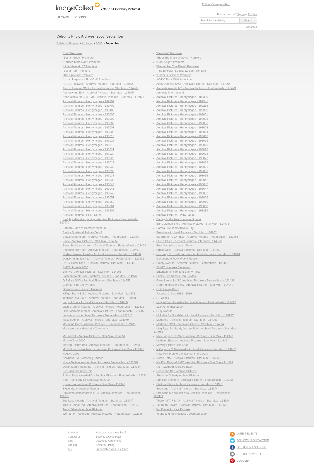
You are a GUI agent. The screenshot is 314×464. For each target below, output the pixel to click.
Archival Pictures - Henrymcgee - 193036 (182, 171)
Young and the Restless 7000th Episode (181, 413)
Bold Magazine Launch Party (174, 245)
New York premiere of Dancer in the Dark (182, 353)
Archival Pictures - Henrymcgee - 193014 (182, 131)
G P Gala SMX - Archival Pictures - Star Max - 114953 (96, 280)
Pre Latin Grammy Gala (77, 371)
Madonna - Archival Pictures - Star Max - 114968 (186, 319)
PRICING (80, 17)
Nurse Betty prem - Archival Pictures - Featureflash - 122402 (100, 362)
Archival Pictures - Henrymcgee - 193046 (88, 188)
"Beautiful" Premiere (169, 53)
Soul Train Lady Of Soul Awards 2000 (86, 379)
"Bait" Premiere (72, 53)
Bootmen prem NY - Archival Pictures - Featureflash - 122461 (101, 249)
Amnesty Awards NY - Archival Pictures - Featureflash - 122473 (196, 88)
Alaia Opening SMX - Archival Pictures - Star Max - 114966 (193, 83)
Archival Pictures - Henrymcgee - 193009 (88, 131)
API (70, 449)
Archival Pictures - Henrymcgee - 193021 (88, 149)
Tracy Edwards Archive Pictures (82, 409)
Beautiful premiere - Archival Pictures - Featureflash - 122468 (101, 236)
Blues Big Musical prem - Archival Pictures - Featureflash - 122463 (104, 245)
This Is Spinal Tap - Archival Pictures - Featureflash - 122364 (101, 405)
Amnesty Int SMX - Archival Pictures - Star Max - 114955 (98, 92)
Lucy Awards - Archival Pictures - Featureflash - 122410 (97, 315)
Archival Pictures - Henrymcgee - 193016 (182, 136)
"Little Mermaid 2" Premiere (80, 66)
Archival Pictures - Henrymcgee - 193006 (182, 123)
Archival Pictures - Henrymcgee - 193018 (182, 140)
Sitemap (73, 445)
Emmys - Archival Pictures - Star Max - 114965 (92, 271)
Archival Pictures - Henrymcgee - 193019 (88, 145)
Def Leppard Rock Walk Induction (177, 258)
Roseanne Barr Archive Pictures (176, 371)
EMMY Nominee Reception (173, 267)
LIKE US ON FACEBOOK (251, 447)
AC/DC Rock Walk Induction (174, 79)
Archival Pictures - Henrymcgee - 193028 (88, 162)
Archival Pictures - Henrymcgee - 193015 (88, 136)
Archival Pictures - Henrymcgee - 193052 (182, 193)
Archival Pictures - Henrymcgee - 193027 (182, 158)
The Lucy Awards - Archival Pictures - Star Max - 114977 (98, 400)
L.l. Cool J (162, 298)
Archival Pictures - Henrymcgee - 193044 (88, 184)
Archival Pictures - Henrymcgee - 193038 (182, 175)
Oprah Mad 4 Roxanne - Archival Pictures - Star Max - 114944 (102, 366)
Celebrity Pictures (67, 43)
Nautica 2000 (71, 353)
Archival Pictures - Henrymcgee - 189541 (182, 101)
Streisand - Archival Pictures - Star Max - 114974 (187, 388)
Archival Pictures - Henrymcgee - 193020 (182, 145)
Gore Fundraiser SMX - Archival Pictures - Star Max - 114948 (194, 284)
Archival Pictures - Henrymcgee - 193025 (182, 153)
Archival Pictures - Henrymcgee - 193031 (182, 166)
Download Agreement (108, 440)
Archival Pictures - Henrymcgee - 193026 (88, 158)
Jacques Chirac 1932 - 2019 (174, 293)
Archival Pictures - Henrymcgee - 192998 (182, 110)
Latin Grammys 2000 (169, 306)
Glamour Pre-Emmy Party (79, 284)
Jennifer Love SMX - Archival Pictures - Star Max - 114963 (99, 298)
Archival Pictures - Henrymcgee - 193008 (182, 127)
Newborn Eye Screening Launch (83, 358)
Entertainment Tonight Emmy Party (178, 271)
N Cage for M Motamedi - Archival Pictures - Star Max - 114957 (196, 349)
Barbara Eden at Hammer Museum (85, 228)
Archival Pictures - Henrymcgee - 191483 (88, 110)
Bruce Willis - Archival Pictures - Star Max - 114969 (188, 249)
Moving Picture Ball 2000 (172, 344)
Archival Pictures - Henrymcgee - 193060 (182, 201)
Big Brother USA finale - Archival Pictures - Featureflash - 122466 (197, 236)
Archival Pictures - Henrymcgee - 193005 (88, 123)
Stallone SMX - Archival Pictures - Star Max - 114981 (189, 384)
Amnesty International (170, 92)
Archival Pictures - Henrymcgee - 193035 (88, 171)
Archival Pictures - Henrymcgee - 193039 (88, 180)
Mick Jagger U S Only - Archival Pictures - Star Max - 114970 (194, 336)
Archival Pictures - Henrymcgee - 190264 (182, 105)
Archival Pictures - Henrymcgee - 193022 (182, 149)
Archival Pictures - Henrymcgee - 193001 (182, 114)
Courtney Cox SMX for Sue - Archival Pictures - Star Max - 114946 (198, 254)
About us (73, 432)
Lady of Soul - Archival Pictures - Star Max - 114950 (95, 302)
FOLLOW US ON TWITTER (253, 440)
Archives (87, 43)
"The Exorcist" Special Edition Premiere (181, 70)
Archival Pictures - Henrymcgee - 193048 (88, 193)
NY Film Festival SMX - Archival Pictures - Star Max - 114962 (194, 362)
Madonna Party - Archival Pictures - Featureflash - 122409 (99, 324)
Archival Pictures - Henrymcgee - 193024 (88, 153)
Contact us (74, 436)
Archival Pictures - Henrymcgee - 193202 (88, 210)
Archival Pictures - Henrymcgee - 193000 (88, 114)
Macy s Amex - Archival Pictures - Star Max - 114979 (96, 319)
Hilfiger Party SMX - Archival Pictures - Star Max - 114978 (99, 293)
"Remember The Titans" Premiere (177, 66)
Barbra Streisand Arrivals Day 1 (176, 228)
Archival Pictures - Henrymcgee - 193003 (182, 118)
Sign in (241, 14)
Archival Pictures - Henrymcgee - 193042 (182, 180)
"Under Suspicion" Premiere (173, 75)
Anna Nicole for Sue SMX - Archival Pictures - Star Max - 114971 (103, 97)
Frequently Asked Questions (112, 449)
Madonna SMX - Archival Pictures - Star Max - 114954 (190, 324)
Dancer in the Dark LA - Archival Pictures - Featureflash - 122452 (103, 258)
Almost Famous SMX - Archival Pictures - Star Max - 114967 (100, 88)
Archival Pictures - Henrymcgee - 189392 (88, 101)
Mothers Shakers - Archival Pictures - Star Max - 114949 (191, 340)
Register (252, 14)
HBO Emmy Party (167, 289)
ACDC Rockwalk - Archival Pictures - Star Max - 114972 (98, 83)
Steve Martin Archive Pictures (81, 388)
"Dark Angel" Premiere (170, 62)
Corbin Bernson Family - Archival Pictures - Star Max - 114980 (102, 254)
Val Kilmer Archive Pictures (173, 409)
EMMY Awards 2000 (75, 267)
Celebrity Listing (105, 445)
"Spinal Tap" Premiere (76, 70)
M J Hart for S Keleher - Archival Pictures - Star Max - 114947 (195, 315)
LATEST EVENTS (247, 433)
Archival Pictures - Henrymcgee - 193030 (88, 166)
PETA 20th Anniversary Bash (174, 366)
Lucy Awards (164, 311)
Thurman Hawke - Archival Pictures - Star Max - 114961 (191, 405)
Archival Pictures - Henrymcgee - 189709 (88, 105)
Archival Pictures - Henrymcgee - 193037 (88, 175)
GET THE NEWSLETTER (251, 453)
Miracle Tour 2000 (74, 340)
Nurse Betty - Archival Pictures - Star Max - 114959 (188, 358)
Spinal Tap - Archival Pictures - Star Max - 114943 (94, 384)
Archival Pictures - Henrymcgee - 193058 (182, 197)
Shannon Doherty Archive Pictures (178, 375)
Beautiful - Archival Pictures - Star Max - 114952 (186, 232)
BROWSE (64, 17)
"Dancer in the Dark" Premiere (82, 62)
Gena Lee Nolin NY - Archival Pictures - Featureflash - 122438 (195, 280)
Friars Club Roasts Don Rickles (176, 276)
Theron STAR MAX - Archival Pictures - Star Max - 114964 (193, 400)
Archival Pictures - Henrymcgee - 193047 (182, 188)
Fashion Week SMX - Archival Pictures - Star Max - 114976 (100, 276)
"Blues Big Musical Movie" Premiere (178, 57)
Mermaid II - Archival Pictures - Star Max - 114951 (94, 336)
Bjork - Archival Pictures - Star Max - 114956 (90, 241)
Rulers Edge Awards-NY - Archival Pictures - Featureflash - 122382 (105, 375)
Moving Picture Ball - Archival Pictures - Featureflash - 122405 (102, 344)
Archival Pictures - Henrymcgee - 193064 (88, 206)
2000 (99, 43)
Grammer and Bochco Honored (82, 289)
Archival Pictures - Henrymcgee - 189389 (182, 97)
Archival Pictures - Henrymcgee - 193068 (182, 206)
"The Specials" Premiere (78, 75)
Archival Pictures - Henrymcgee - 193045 (182, 184)
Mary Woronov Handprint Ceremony (85, 328)
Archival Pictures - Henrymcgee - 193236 (182, 210)
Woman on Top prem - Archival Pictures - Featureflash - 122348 (103, 413)
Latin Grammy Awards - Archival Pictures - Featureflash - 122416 (103, 306)
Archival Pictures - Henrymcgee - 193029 (182, 162)
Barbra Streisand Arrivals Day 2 (82, 232)
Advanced (251, 27)
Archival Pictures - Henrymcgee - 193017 (88, 140)
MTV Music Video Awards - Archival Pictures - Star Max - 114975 (103, 349)
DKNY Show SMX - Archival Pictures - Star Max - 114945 (99, 263)
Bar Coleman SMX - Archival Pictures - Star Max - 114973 (192, 223)
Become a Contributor (108, 436)
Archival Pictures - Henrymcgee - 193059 (88, 201)
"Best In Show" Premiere (78, 57)
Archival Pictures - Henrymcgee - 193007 (88, 127)
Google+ (243, 460)
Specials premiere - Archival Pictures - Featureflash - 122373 (194, 379)
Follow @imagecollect (216, 4)
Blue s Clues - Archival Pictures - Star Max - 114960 (189, 241)
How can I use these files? (111, 432)
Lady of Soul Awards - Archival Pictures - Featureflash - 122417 (196, 302)
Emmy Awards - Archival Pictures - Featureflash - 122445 (192, 263)
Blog (70, 440)
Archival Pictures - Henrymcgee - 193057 (88, 197)
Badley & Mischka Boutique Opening (179, 219)
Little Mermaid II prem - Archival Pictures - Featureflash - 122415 (103, 311)
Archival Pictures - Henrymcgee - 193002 (88, 118)
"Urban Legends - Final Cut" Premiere (86, 79)
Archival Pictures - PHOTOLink (82, 214)
